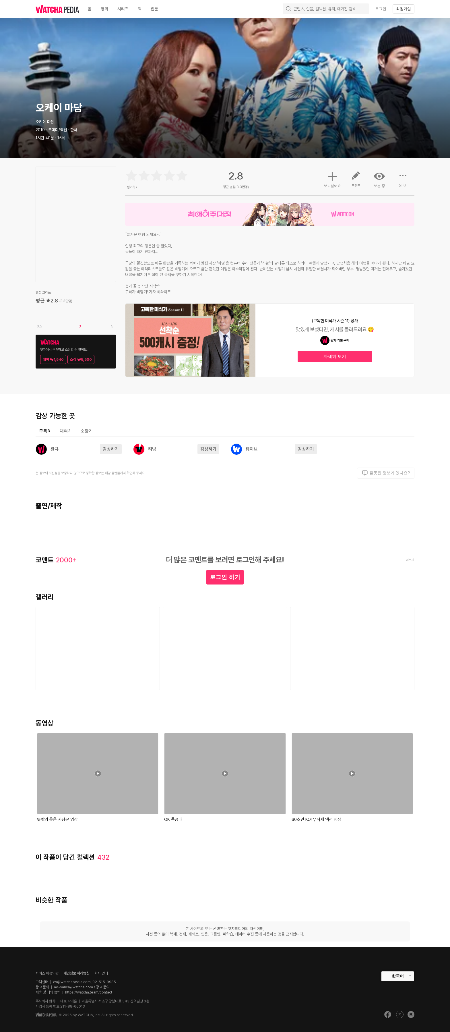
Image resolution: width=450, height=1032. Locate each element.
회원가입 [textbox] (403, 9)
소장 (85, 431)
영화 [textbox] (104, 8)
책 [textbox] (139, 8)
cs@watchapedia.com (84, 982)
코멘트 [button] (355, 181)
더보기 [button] (402, 181)
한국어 (398, 976)
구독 (44, 431)
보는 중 (379, 179)
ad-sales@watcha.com (73, 987)
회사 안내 (101, 973)
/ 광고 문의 (101, 987)
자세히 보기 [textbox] (334, 356)
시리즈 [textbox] (123, 8)
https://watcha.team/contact (88, 992)
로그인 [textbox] (380, 9)
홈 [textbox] (90, 8)
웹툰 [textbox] (154, 8)
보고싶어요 (332, 178)
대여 (65, 431)
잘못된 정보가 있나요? (386, 473)
